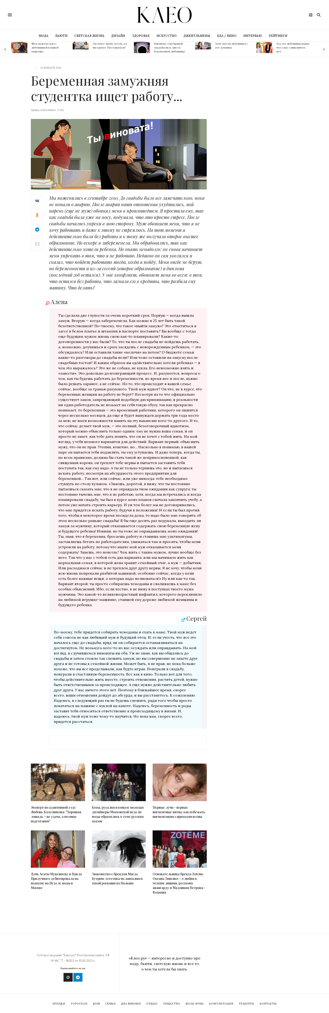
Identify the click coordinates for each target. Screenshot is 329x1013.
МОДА (43, 36)
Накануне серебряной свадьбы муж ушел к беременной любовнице (169, 47)
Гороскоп (79, 1003)
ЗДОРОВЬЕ (141, 36)
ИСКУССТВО (167, 36)
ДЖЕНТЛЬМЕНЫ (196, 36)
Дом (96, 1003)
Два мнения (131, 1003)
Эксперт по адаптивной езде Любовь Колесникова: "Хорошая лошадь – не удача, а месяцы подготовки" (56, 814)
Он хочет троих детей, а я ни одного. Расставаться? (110, 45)
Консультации (221, 1003)
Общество (171, 1003)
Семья (110, 1003)
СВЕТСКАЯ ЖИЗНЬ (89, 36)
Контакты (268, 1003)
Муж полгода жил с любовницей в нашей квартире (45, 47)
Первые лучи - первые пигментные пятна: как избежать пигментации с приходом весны (179, 812)
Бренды (59, 1003)
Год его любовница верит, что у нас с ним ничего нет (293, 47)
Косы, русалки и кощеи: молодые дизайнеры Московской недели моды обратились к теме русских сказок (118, 814)
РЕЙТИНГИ (278, 36)
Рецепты (246, 1003)
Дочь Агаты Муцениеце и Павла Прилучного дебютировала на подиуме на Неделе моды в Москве (56, 881)
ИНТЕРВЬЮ (252, 36)
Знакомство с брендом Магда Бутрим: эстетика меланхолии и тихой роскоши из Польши (117, 878)
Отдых (151, 1003)
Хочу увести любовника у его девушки (231, 45)
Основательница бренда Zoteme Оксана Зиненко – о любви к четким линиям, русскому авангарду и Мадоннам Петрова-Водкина (179, 883)
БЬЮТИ (61, 36)
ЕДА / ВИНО (226, 36)
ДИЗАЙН (118, 36)
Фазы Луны (195, 1003)
